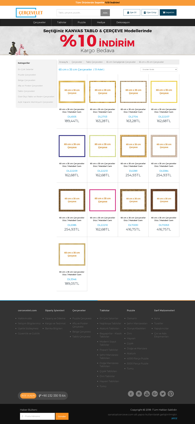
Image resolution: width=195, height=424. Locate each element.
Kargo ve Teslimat (55, 323)
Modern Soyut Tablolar (108, 343)
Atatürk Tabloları (109, 328)
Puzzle (82, 22)
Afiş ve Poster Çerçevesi (80, 325)
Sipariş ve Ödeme (55, 318)
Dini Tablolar (107, 376)
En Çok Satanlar (25, 69)
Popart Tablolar (109, 350)
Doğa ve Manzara (137, 348)
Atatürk (131, 353)
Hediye (101, 22)
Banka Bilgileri (53, 328)
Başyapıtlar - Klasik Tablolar (111, 335)
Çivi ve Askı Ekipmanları (161, 335)
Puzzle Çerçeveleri (27, 74)
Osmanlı (132, 318)
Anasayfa (63, 62)
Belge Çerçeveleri (26, 80)
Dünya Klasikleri (136, 328)
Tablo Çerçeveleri (26, 91)
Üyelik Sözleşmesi (28, 328)
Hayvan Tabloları (109, 381)
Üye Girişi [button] (150, 12)
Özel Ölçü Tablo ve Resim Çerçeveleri (36, 96)
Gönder (62, 416)
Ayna (157, 318)
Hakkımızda (25, 318)
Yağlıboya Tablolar (110, 323)
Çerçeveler (39, 22)
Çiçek (130, 343)
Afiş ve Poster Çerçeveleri (30, 85)
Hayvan (131, 338)
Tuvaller (158, 323)
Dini (129, 333)
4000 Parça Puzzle (138, 358)
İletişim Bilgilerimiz (29, 323)
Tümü (103, 386)
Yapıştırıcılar (161, 328)
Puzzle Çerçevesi (82, 318)
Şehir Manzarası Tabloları (109, 356)
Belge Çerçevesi (81, 331)
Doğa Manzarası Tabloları (109, 365)
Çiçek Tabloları (108, 371)
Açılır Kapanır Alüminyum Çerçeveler (35, 102)
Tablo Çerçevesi (81, 336)
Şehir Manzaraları (137, 323)
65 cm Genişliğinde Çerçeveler (121, 62)
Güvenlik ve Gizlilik (29, 333)
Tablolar (61, 22)
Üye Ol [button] (131, 12)
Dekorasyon (123, 22)
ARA (105, 12)
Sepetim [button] (168, 12)
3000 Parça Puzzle (137, 363)
